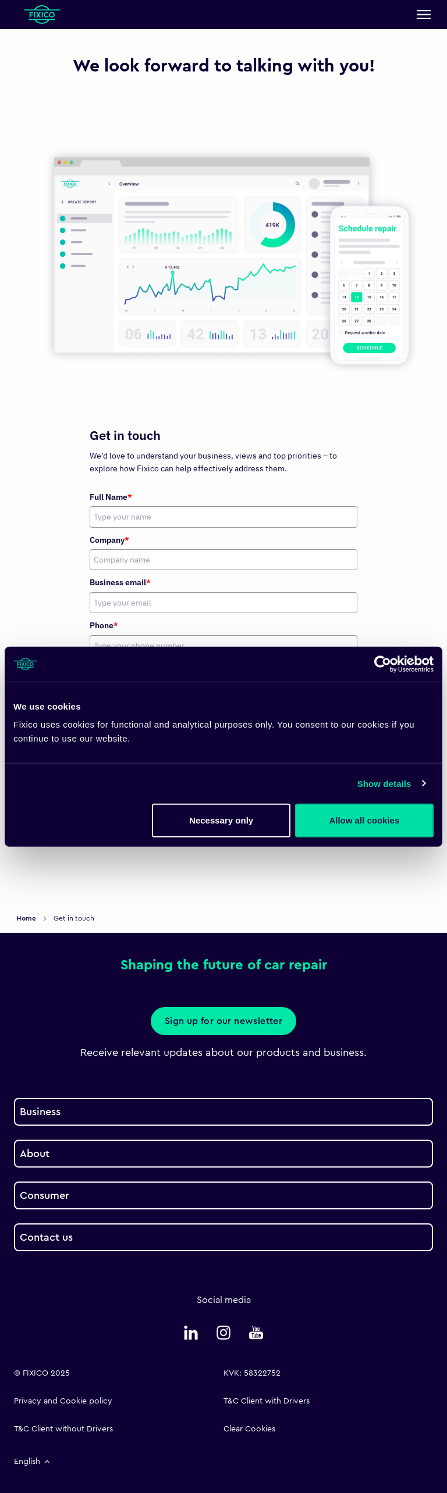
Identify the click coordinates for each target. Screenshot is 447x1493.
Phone (104, 625)
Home (27, 918)
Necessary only (221, 820)
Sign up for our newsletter (223, 1021)
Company (109, 540)
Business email (120, 582)
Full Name (111, 497)
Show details (384, 783)
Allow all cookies (364, 820)
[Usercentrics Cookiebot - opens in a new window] (383, 663)
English (33, 1461)
